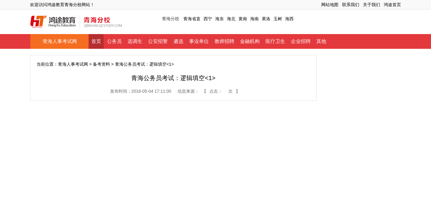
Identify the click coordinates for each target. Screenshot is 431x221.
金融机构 (250, 41)
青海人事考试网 (60, 41)
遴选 (178, 41)
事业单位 (199, 41)
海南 (254, 18)
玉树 (277, 18)
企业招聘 (301, 41)
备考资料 (101, 64)
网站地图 (329, 4)
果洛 (266, 18)
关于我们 (371, 4)
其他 (321, 41)
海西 (289, 18)
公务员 (114, 41)
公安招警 (158, 41)
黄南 (242, 18)
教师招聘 (224, 41)
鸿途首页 (392, 4)
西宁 (208, 18)
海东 (219, 18)
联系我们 (350, 4)
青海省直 (191, 18)
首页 (96, 41)
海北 (231, 18)
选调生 (135, 41)
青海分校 (170, 18)
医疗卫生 (275, 41)
